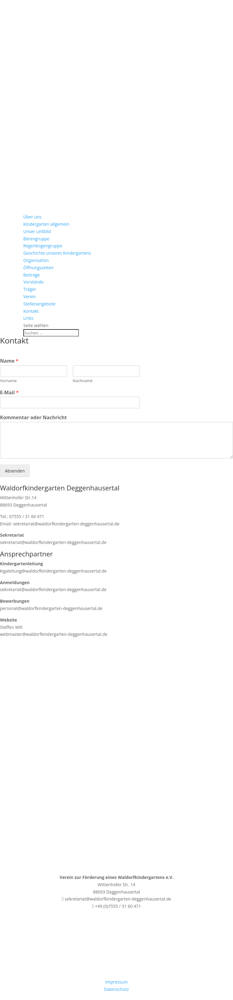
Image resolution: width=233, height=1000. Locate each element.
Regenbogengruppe (42, 246)
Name (9, 361)
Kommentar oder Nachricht (33, 417)
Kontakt (31, 311)
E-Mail (9, 392)
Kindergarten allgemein (46, 224)
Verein (29, 296)
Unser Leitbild (37, 231)
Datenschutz (116, 989)
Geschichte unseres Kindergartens (57, 253)
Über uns (32, 217)
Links (28, 318)
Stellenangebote (39, 304)
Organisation (36, 260)
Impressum (116, 982)
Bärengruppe (36, 239)
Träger (29, 289)
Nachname (83, 380)
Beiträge (31, 275)
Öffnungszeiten (38, 267)
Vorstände (33, 282)
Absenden (15, 471)
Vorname (8, 380)
